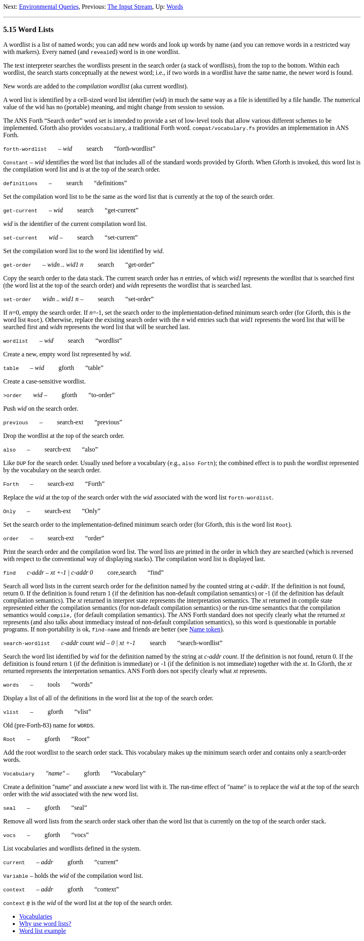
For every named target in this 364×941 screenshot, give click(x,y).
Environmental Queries (49, 6)
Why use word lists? (45, 923)
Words (174, 6)
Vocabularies (35, 916)
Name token (204, 629)
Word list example (42, 930)
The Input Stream (130, 6)
